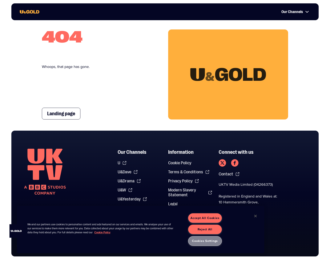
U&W (125, 190)
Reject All (205, 229)
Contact (229, 174)
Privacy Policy (183, 181)
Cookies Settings (205, 241)
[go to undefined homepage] (45, 172)
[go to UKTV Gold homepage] (29, 11)
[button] (16, 231)
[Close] (255, 216)
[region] (140, 229)
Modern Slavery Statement (190, 192)
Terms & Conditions (189, 172)
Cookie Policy (179, 163)
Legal (173, 204)
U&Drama (129, 181)
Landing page (61, 114)
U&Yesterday (132, 199)
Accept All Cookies (204, 218)
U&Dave (128, 172)
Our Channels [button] (295, 12)
